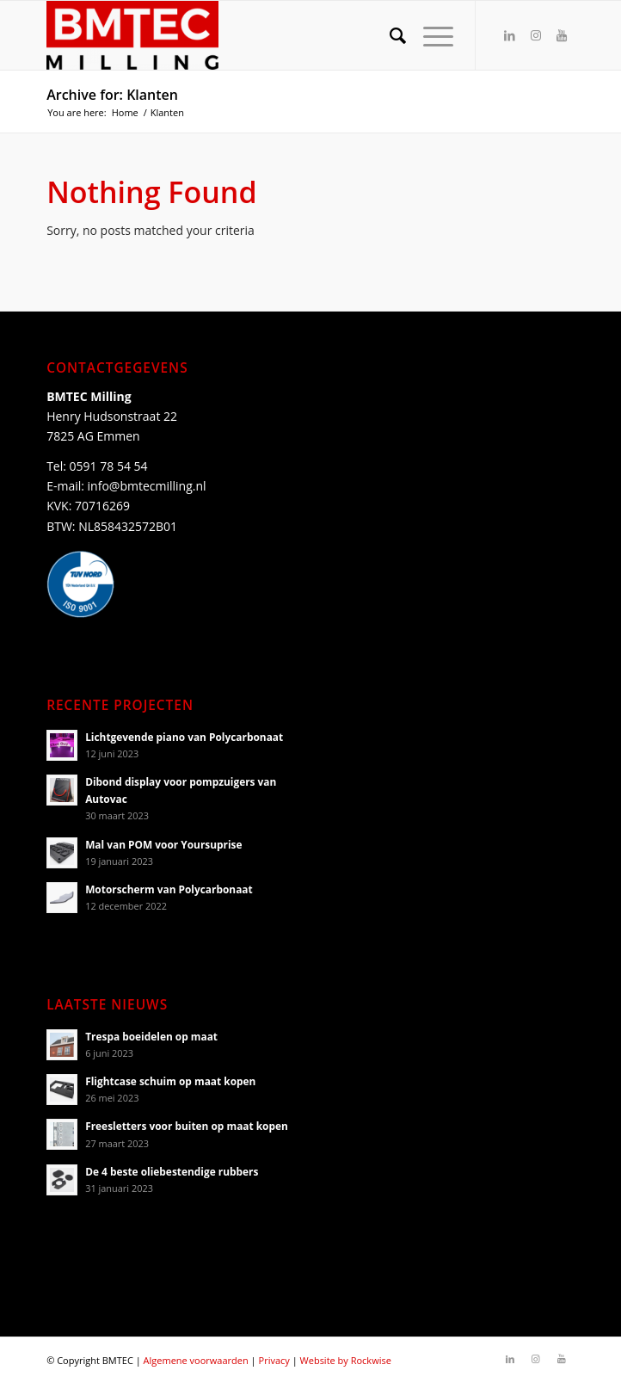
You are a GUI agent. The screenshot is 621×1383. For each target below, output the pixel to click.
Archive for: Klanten (112, 94)
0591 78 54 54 (109, 466)
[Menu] (429, 35)
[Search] (389, 35)
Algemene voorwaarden (196, 1360)
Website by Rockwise (345, 1360)
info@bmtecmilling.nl (147, 486)
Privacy (274, 1360)
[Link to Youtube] (562, 35)
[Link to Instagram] (536, 35)
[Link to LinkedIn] (510, 35)
